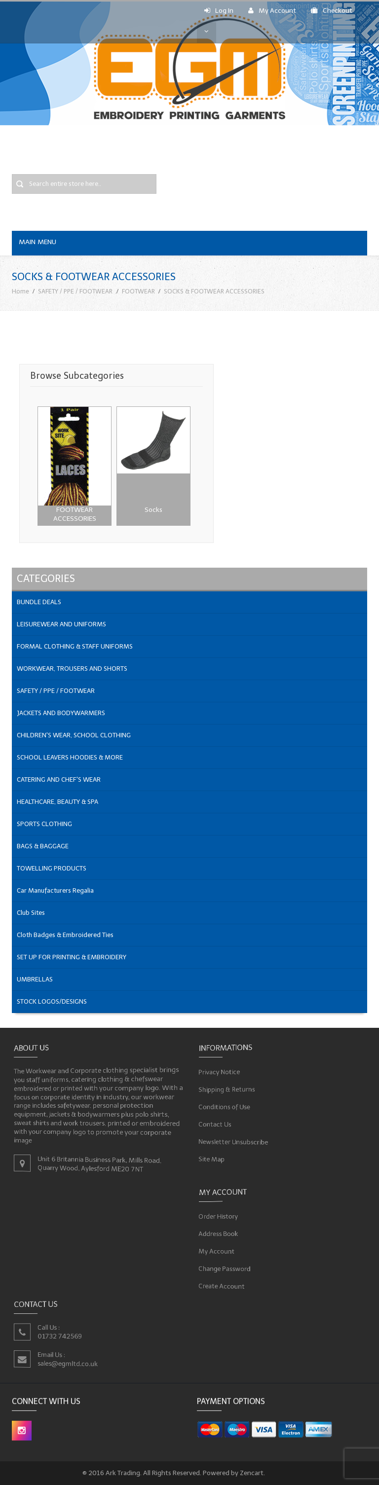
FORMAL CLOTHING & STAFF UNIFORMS (75, 646)
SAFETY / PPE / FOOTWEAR (75, 291)
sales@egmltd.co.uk (68, 1363)
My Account (272, 10)
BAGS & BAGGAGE (43, 846)
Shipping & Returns (227, 1089)
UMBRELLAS (35, 979)
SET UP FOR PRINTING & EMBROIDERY (71, 957)
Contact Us (215, 1124)
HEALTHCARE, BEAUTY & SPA (57, 801)
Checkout (331, 10)
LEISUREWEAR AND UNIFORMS (61, 624)
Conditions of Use (225, 1106)
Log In (218, 10)
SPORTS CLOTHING (44, 824)
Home (20, 291)
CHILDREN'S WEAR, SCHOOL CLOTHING (74, 735)
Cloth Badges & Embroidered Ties (65, 935)
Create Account (222, 1285)
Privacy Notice (220, 1072)
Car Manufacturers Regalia (55, 890)
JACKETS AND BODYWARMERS (61, 713)
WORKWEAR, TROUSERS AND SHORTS (72, 668)
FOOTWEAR (138, 291)
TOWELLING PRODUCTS (51, 868)
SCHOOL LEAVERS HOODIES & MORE (70, 757)
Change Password (225, 1268)
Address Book (219, 1234)
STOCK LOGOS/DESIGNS (52, 1001)
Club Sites (31, 912)
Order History (219, 1216)
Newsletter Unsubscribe (234, 1140)
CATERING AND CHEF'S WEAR (59, 779)
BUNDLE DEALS (39, 602)
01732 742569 (60, 1336)
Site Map (212, 1158)
